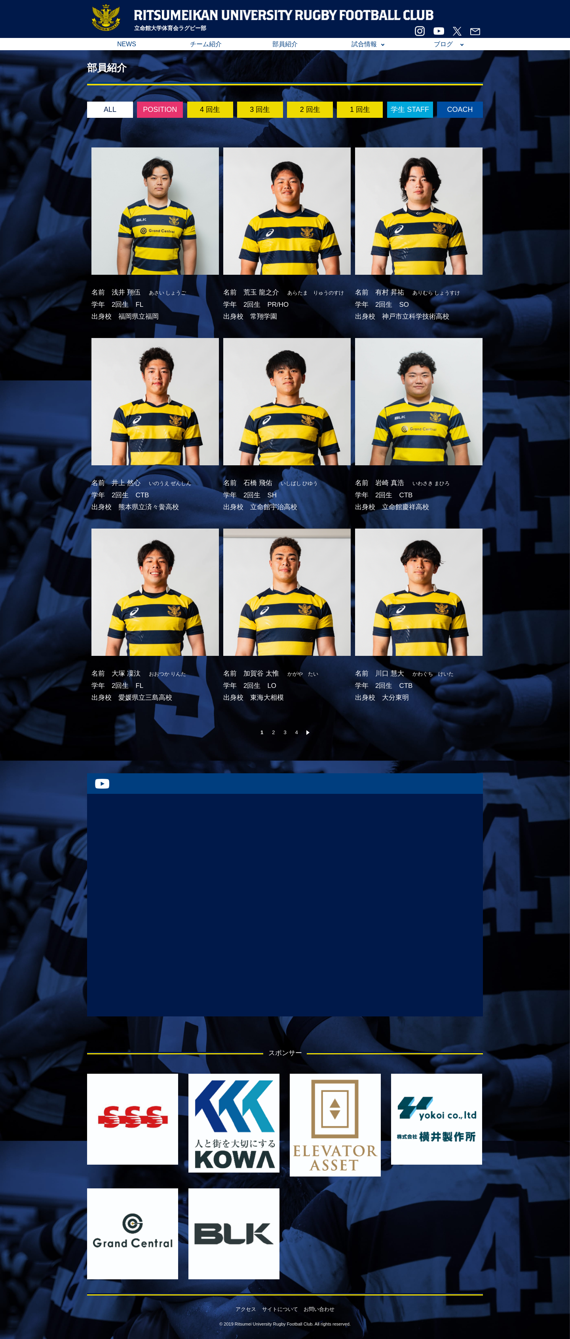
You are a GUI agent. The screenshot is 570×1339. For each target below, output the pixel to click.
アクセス (246, 1309)
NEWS (126, 44)
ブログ (443, 44)
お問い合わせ (319, 1309)
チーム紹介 (206, 44)
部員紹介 (285, 44)
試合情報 (364, 44)
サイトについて (280, 1309)
